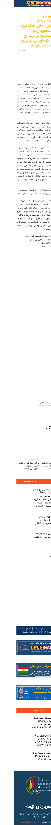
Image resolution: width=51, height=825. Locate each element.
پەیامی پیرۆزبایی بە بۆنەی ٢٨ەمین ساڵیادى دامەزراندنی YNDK (15, 402)
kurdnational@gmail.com (17, 758)
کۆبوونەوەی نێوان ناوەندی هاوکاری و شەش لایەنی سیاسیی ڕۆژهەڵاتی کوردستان (38, 404)
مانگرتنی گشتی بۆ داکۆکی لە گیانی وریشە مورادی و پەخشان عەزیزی (34, 473)
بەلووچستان (28, 797)
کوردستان (38, 797)
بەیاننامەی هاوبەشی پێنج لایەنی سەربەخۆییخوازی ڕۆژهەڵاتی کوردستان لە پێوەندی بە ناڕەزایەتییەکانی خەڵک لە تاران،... (33, 659)
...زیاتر (21, 753)
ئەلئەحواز (19, 797)
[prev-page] (45, 483)
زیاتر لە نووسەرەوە (16, 418)
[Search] (47, 3)
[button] (38, 3)
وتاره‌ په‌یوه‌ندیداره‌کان (33, 418)
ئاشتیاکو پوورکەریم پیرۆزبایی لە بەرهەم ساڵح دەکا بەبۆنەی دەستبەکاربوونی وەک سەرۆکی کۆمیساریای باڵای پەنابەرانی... (34, 676)
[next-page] (41, 483)
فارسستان (24, 800)
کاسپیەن (10, 797)
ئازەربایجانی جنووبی (36, 800)
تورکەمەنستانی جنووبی (13, 800)
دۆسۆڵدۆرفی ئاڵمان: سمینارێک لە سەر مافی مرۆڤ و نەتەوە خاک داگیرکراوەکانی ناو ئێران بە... (33, 692)
